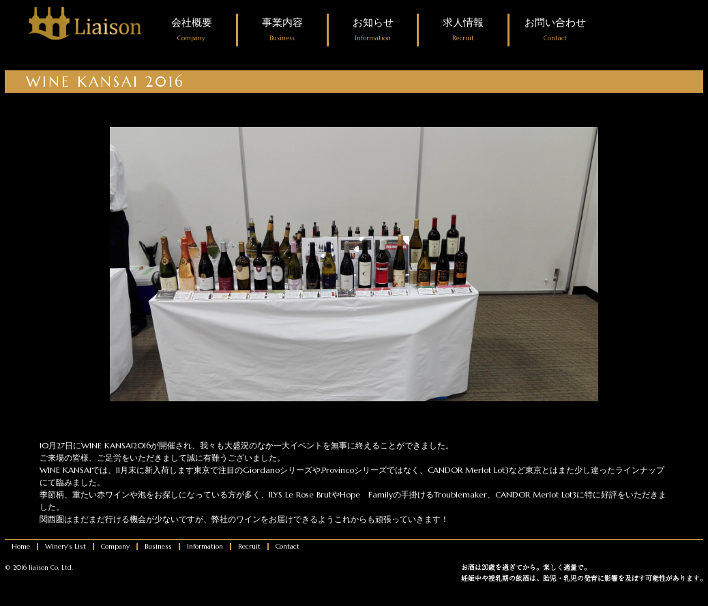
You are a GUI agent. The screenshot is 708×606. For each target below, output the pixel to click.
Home (21, 546)
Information (205, 546)
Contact (287, 546)
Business (158, 546)
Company (115, 546)
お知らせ (373, 29)
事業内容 (282, 29)
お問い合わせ (555, 29)
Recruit (249, 546)
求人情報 (463, 29)
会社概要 (191, 29)
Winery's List (65, 546)
